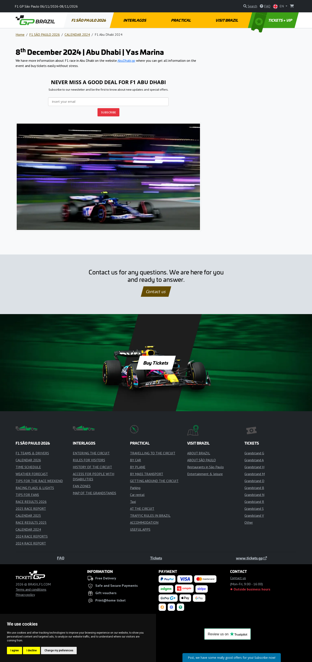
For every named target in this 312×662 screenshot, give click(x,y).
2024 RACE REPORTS (32, 536)
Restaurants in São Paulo (205, 467)
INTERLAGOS (135, 20)
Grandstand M (254, 474)
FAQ (60, 558)
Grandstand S (254, 508)
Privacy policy (25, 594)
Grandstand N (254, 494)
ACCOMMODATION (144, 522)
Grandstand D (254, 481)
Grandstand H (254, 467)
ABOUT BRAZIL (198, 453)
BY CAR (135, 460)
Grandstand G (254, 453)
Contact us (156, 291)
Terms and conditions (31, 589)
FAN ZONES (82, 486)
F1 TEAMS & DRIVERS (32, 453)
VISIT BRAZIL (227, 20)
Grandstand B (254, 488)
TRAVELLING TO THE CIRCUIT (152, 453)
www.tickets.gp (251, 558)
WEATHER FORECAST (32, 474)
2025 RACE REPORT (31, 508)
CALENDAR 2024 (77, 34)
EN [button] (279, 6)
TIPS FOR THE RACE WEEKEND (39, 481)
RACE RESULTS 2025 (31, 522)
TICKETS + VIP (272, 20)
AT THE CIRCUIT (142, 508)
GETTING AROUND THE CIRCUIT (154, 481)
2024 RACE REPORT (31, 543)
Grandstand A (254, 460)
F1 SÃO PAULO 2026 (89, 20)
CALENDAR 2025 (28, 515)
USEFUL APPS (140, 529)
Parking (135, 488)
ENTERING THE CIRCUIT (91, 453)
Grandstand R (254, 501)
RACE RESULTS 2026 (31, 501)
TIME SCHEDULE (28, 467)
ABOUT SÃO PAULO (201, 460)
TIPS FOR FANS (27, 494)
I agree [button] (14, 650)
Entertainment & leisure (205, 474)
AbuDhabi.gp (126, 60)
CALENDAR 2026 (28, 460)
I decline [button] (31, 650)
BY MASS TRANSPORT (146, 474)
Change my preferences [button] (58, 650)
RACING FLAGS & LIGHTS (35, 488)
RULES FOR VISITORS (89, 460)
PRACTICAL (181, 20)
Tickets (156, 558)
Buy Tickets (156, 362)
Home (20, 34)
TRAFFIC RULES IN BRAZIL (150, 515)
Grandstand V (254, 515)
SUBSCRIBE (108, 112)
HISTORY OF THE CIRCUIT (92, 467)
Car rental (137, 494)
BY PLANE (137, 467)
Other (248, 522)
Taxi (133, 501)
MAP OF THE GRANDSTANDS (94, 493)
